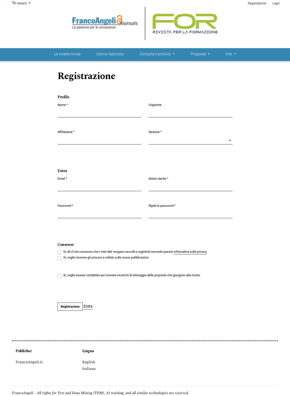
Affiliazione (66, 132)
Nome (63, 105)
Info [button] (229, 54)
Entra (88, 306)
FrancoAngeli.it (29, 362)
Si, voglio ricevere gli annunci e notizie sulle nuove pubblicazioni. (106, 257)
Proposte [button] (199, 54)
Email (62, 178)
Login (276, 3)
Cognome (155, 105)
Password (65, 205)
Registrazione (257, 3)
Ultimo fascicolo (110, 54)
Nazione (155, 132)
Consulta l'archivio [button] (156, 54)
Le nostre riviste (67, 54)
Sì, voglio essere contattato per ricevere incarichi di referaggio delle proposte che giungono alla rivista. (131, 275)
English (88, 362)
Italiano (24, 3)
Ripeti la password (162, 205)
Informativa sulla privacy (190, 251)
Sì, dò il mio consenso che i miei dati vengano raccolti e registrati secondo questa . (135, 251)
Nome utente (158, 178)
